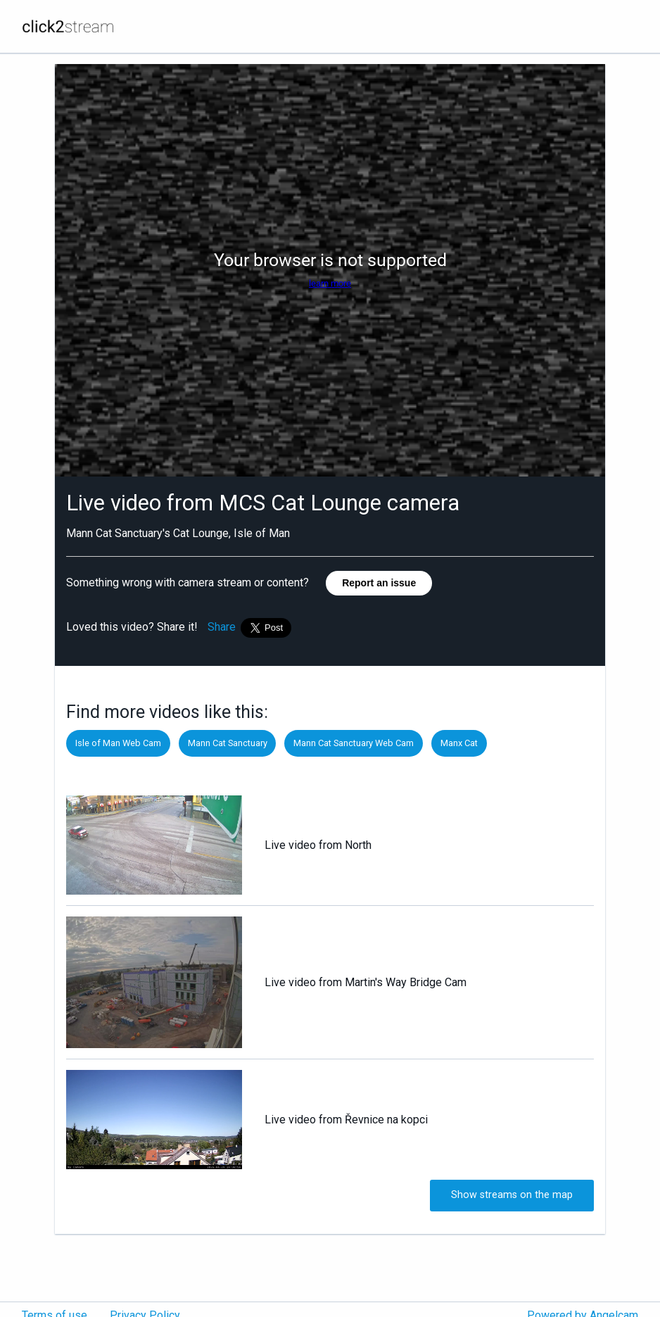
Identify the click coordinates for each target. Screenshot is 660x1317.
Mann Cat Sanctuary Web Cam (353, 743)
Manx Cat (459, 743)
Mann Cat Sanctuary (227, 743)
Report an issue (379, 582)
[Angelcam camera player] (330, 270)
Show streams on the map (512, 1195)
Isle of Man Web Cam (118, 743)
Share (222, 627)
